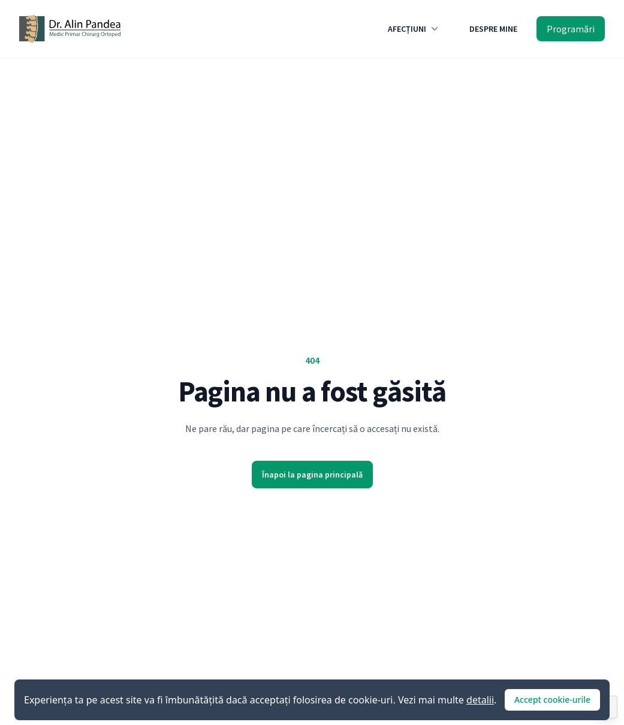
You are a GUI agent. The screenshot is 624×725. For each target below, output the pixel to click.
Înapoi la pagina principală (312, 474)
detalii (480, 699)
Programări (571, 29)
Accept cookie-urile (552, 699)
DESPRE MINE (493, 28)
